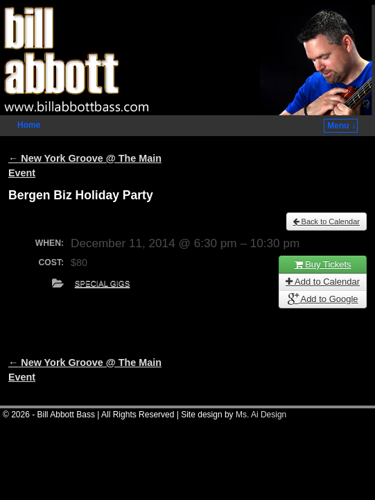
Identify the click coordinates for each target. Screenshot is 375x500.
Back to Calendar (326, 221)
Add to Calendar (323, 281)
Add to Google (323, 299)
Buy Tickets (323, 264)
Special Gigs (102, 283)
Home (28, 125)
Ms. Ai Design (261, 414)
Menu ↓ (341, 126)
